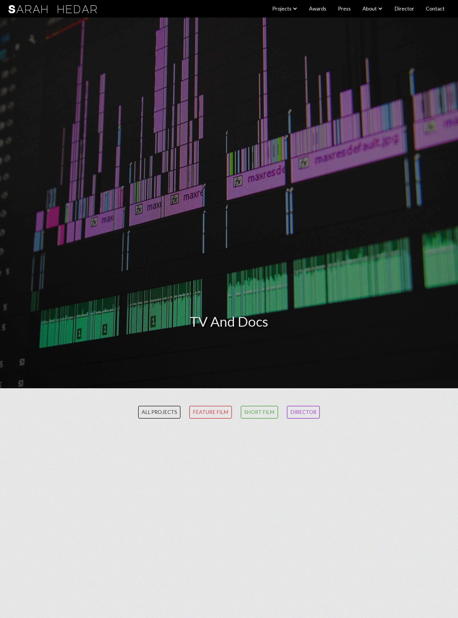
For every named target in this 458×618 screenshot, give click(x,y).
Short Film (259, 412)
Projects (282, 9)
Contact (435, 9)
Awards (317, 9)
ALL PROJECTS (159, 412)
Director (303, 412)
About (369, 9)
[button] (284, 9)
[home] (137, 9)
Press (344, 9)
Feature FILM (210, 412)
